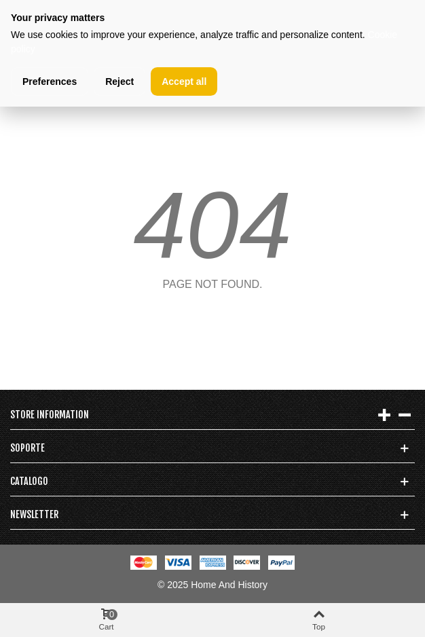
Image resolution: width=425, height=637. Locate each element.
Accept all (184, 81)
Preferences (49, 81)
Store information (49, 414)
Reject (119, 81)
